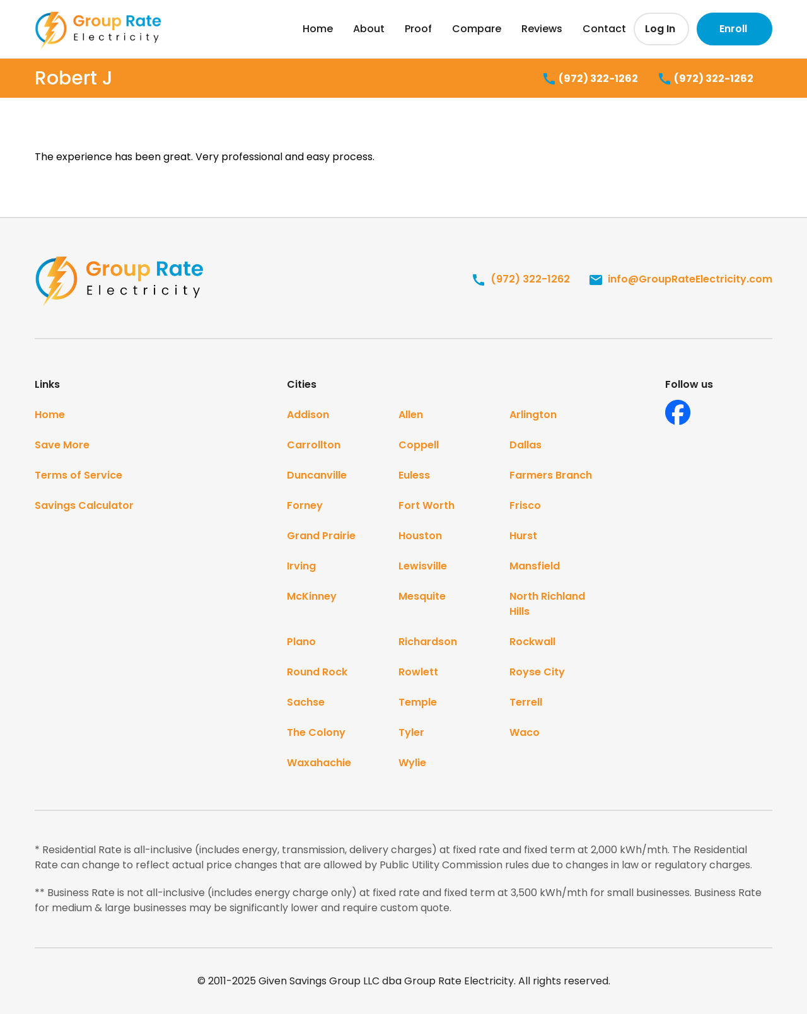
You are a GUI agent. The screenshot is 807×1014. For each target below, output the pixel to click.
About (369, 28)
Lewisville (422, 566)
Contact (604, 28)
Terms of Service (78, 475)
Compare (476, 28)
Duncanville (317, 475)
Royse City (537, 672)
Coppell (418, 445)
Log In (660, 28)
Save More (62, 445)
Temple (417, 702)
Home (318, 28)
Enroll (733, 28)
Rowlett (418, 672)
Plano (301, 641)
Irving (301, 566)
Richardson (427, 641)
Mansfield (534, 566)
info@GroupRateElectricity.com (680, 279)
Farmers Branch (550, 475)
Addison (308, 414)
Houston (420, 535)
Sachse (306, 702)
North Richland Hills (547, 604)
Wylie (412, 762)
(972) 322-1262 (590, 79)
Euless (414, 475)
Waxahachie (319, 762)
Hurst (523, 535)
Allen (410, 414)
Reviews (541, 28)
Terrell (525, 702)
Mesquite (422, 596)
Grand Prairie (321, 535)
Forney (305, 505)
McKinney (312, 596)
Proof (418, 28)
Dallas (525, 445)
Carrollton (313, 445)
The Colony (316, 732)
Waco (524, 732)
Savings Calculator (84, 505)
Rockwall (532, 641)
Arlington (533, 414)
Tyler (411, 732)
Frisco (525, 505)
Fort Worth (426, 505)
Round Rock (317, 672)
